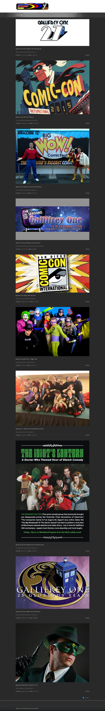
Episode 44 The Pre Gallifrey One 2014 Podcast (28, 611)
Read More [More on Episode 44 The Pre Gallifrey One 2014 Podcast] (87, 617)
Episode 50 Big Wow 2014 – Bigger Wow (26, 359)
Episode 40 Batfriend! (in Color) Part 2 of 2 (27, 685)
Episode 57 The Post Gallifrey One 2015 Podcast (28, 243)
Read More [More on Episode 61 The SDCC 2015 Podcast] (87, 123)
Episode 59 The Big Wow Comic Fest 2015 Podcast (29, 187)
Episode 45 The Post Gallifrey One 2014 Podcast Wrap (30, 544)
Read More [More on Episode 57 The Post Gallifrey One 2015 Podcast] (87, 249)
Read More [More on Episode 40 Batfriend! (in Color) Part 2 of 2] (87, 691)
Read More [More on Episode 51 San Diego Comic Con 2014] (87, 301)
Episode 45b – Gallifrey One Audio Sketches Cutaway (30, 429)
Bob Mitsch (18, 55)
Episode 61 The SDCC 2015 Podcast (25, 117)
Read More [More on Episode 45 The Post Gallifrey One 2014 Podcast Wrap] (87, 550)
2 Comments (35, 617)
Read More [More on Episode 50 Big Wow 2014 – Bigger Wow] (87, 365)
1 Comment (34, 249)
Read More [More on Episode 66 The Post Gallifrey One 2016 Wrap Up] (87, 55)
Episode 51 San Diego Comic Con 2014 (25, 295)
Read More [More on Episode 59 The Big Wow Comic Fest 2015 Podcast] (87, 193)
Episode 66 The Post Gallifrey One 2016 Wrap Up (28, 49)
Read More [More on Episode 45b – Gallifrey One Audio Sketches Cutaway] (87, 435)
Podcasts (29, 55)
